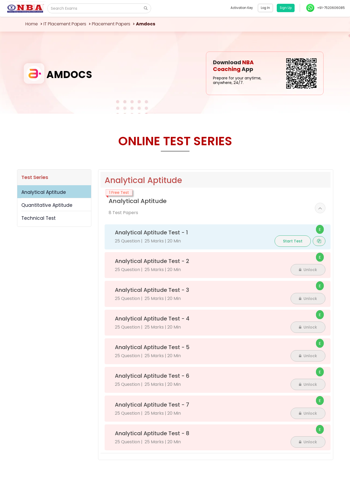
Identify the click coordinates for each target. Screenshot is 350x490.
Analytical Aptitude (43, 192)
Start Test (292, 241)
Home (31, 24)
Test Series (34, 177)
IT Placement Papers (65, 24)
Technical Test (38, 218)
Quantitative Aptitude (46, 205)
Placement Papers (111, 24)
